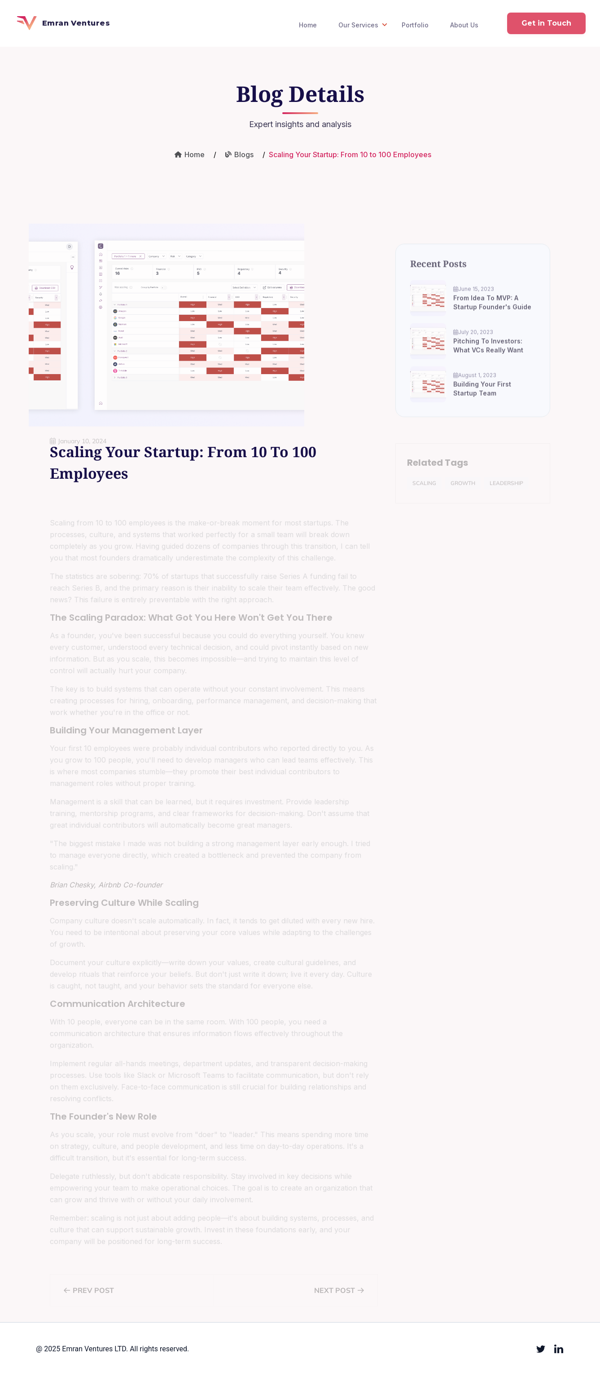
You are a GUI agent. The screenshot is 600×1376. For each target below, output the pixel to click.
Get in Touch (546, 23)
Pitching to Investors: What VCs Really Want (488, 353)
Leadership (506, 488)
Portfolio (415, 25)
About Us (464, 25)
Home (308, 25)
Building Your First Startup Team (482, 396)
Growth (463, 488)
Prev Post (89, 1295)
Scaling (424, 488)
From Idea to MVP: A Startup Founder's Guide (492, 310)
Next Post (339, 1295)
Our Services (363, 24)
